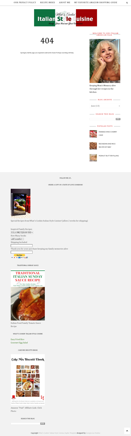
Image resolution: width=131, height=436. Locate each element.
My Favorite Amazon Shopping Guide (95, 3)
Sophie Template (70, 433)
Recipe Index (47, 3)
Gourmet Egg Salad (19, 343)
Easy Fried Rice (17, 339)
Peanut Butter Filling (109, 156)
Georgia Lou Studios (93, 433)
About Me (64, 3)
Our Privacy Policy (25, 3)
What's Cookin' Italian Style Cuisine (51, 433)
